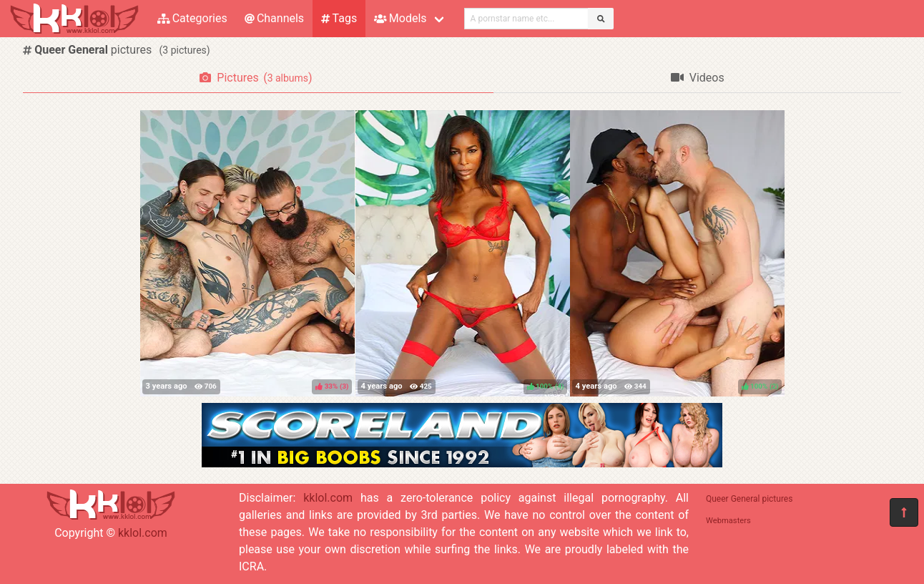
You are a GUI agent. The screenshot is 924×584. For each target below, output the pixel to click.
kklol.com (142, 533)
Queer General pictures (749, 499)
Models (400, 18)
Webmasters (728, 520)
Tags (339, 18)
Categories (192, 18)
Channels (274, 18)
